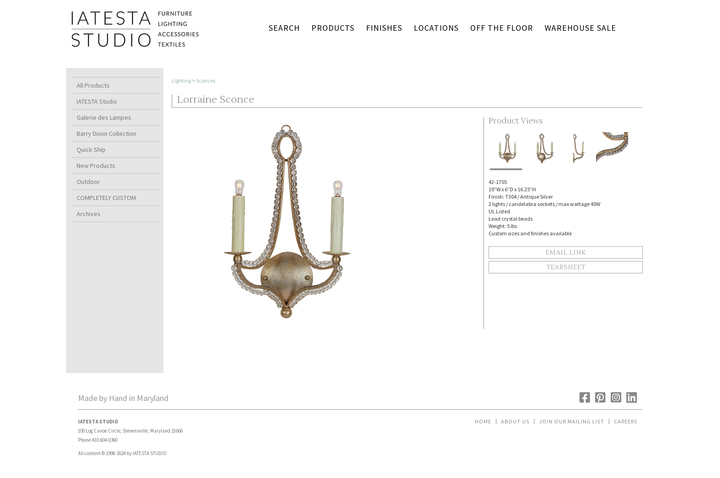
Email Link (566, 252)
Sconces (205, 80)
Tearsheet (565, 267)
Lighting (181, 80)
